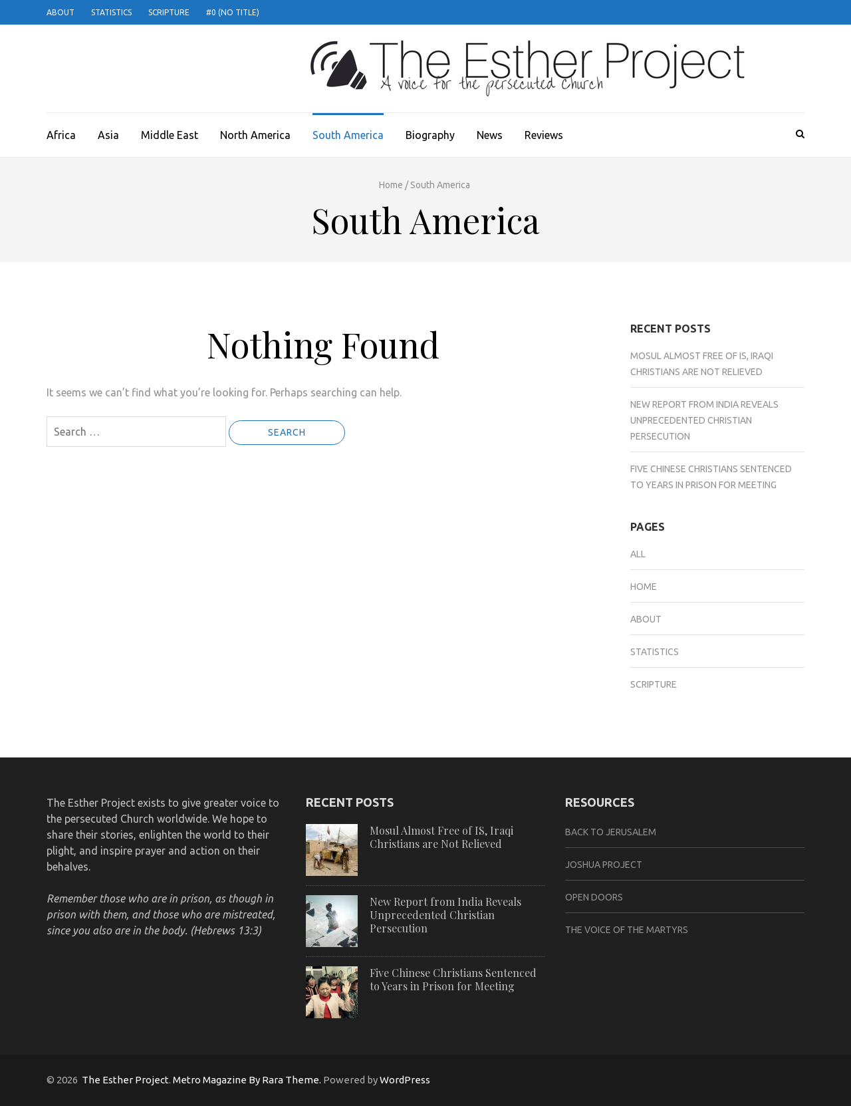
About (60, 12)
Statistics (111, 12)
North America (255, 135)
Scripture (168, 12)
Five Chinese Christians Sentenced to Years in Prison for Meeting (453, 979)
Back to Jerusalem (610, 832)
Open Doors (594, 897)
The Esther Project (125, 1079)
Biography (430, 135)
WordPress (405, 1079)
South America (348, 135)
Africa (61, 135)
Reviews (544, 135)
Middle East (169, 135)
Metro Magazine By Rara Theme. (248, 1079)
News (490, 135)
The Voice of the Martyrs (626, 929)
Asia (108, 135)
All (638, 554)
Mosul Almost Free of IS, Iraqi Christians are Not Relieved (441, 837)
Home (391, 185)
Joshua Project (603, 864)
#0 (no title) (232, 12)
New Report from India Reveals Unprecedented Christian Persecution (704, 420)
